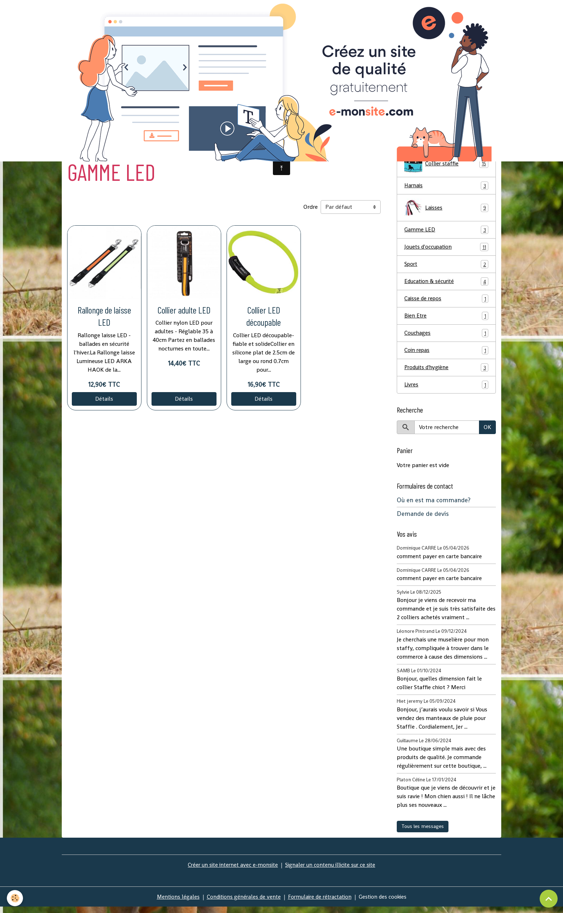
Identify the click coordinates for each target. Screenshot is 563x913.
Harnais (446, 188)
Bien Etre (446, 320)
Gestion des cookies (386, 903)
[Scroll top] (549, 899)
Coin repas (446, 355)
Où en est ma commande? (433, 506)
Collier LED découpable (263, 317)
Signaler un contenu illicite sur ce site (332, 871)
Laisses (446, 210)
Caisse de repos (446, 302)
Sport (446, 267)
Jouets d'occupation (446, 250)
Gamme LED (446, 232)
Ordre (310, 209)
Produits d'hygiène (446, 373)
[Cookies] (15, 898)
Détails (104, 401)
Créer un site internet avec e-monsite (231, 871)
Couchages (446, 338)
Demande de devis (423, 520)
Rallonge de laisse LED (104, 317)
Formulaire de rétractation (320, 903)
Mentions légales (174, 903)
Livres (446, 390)
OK (487, 433)
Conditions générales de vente (241, 903)
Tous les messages (422, 832)
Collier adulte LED (184, 311)
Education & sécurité (446, 285)
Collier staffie (446, 166)
